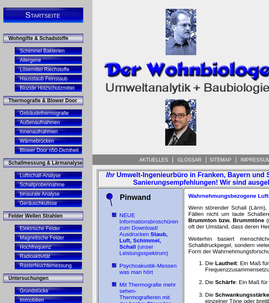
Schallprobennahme (42, 185)
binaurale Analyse (40, 194)
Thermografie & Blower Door (42, 101)
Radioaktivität (35, 256)
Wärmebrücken (37, 141)
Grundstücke (34, 291)
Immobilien (32, 300)
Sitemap (220, 160)
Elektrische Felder (40, 228)
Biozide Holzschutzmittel (47, 88)
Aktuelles (154, 160)
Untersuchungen (28, 278)
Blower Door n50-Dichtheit (49, 150)
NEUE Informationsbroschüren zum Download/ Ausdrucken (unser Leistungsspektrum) (148, 234)
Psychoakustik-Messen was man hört (148, 269)
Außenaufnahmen (40, 122)
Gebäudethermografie (44, 113)
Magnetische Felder (42, 238)
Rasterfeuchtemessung (45, 265)
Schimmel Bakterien (42, 51)
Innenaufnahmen (39, 132)
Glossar (189, 160)
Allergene (30, 60)
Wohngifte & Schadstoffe (38, 38)
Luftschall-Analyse (40, 175)
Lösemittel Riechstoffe (44, 69)
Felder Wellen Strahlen (35, 216)
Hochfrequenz (35, 247)
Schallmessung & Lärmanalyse (45, 163)
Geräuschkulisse (38, 203)
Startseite (42, 15)
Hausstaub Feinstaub (43, 79)
